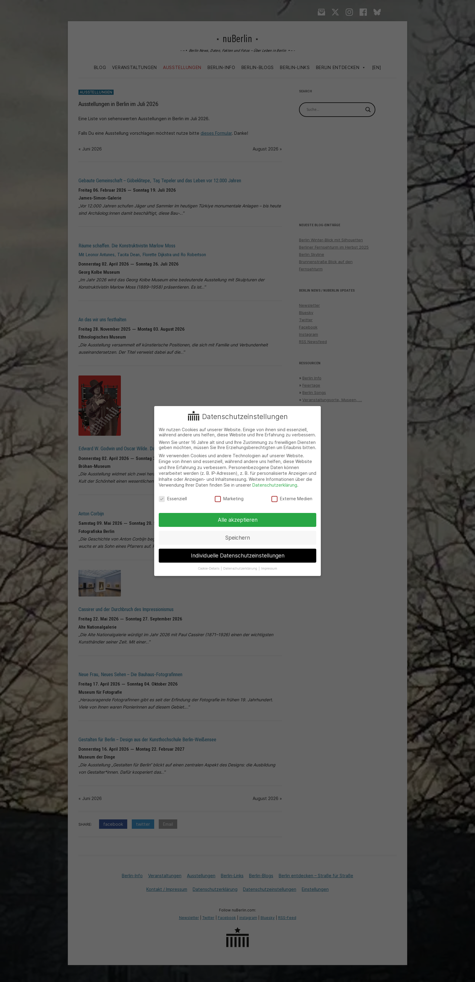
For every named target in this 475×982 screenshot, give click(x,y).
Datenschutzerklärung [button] (240, 568)
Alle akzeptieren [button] (237, 520)
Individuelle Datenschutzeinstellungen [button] (237, 555)
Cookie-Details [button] (209, 568)
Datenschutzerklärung (274, 485)
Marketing (229, 498)
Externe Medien (291, 498)
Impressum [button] (269, 568)
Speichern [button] (237, 537)
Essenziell (173, 498)
